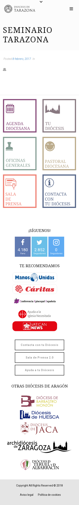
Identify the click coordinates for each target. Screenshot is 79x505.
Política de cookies (49, 495)
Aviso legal (26, 495)
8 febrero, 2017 (21, 58)
